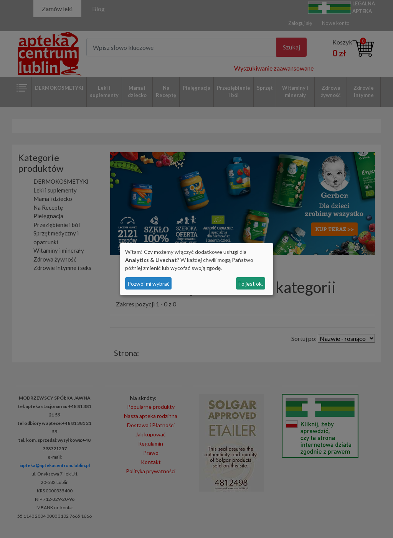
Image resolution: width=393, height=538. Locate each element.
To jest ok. (250, 283)
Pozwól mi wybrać (148, 283)
